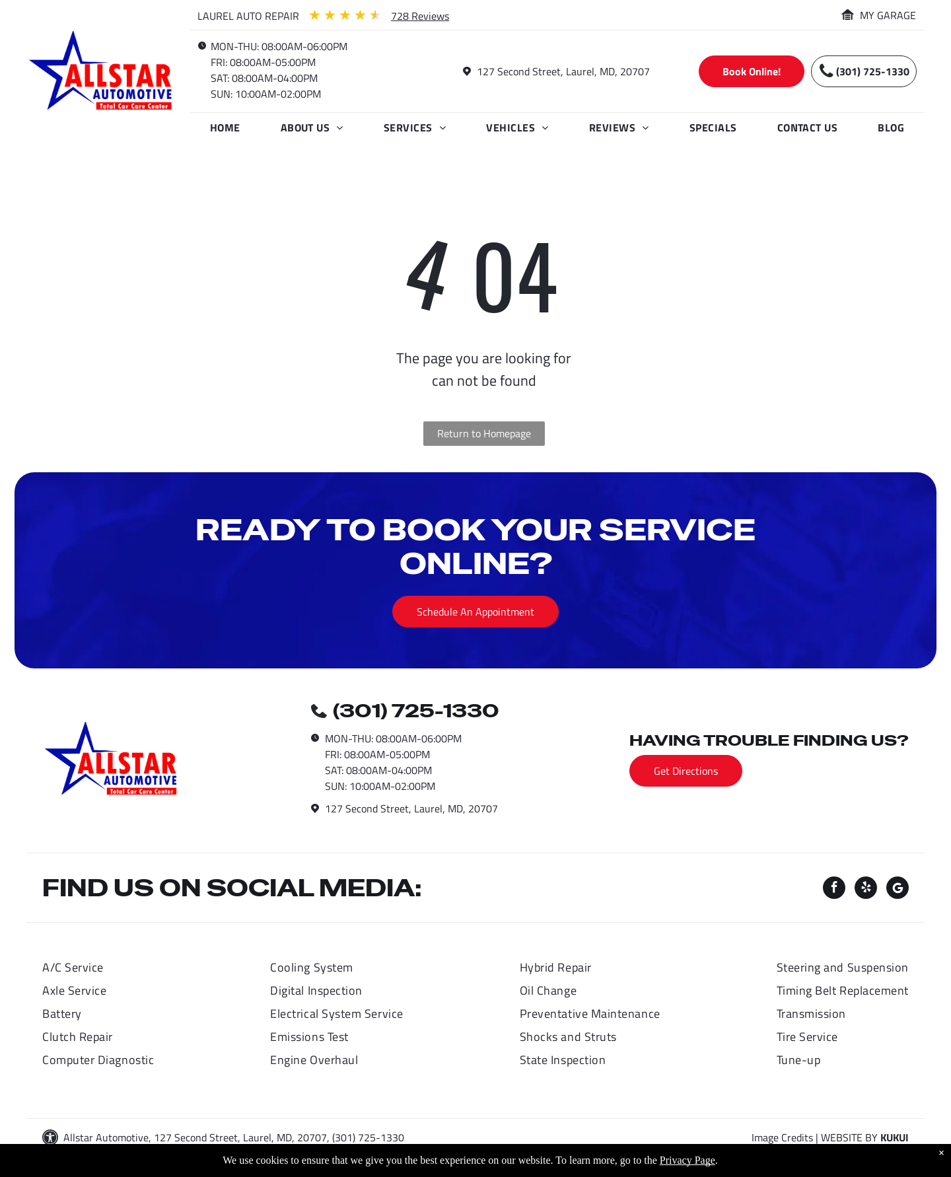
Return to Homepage (484, 433)
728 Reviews (420, 16)
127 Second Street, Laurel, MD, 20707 (563, 71)
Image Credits (782, 1137)
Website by (849, 1137)
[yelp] (866, 889)
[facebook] (834, 889)
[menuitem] (225, 127)
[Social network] (897, 889)
